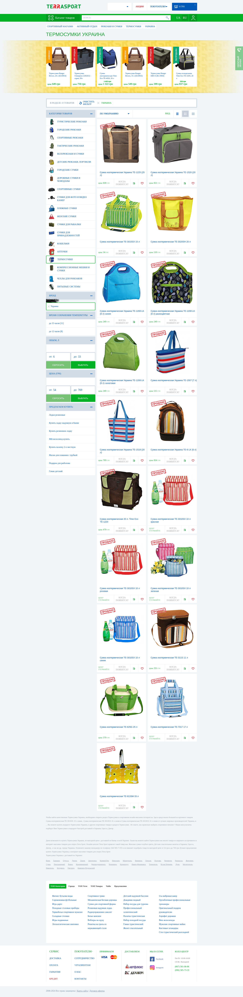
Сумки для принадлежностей (64, 233)
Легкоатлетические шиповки (65, 924)
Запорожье (92, 861)
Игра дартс (57, 904)
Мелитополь (187, 864)
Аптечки (57, 251)
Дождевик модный (132, 900)
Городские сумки (63, 170)
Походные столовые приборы (65, 908)
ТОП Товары (97, 886)
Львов (82, 861)
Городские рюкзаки (64, 129)
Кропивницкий (82, 864)
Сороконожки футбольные (64, 900)
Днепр (74, 861)
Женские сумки (62, 216)
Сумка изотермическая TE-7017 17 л (169, 727)
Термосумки (60, 259)
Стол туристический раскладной (174, 932)
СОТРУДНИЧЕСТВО (85, 958)
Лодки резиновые (57, 415)
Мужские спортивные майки (172, 924)
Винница (138, 861)
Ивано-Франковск (139, 864)
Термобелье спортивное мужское (67, 912)
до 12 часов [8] (56, 331)
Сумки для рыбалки (64, 224)
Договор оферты (97, 991)
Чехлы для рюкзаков (65, 278)
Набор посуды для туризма (135, 904)
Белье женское (94, 916)
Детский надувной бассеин (135, 896)
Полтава (158, 861)
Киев (48, 861)
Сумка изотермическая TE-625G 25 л (118, 727)
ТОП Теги (82, 886)
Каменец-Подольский (86, 868)
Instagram (156, 967)
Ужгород (71, 868)
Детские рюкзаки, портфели (69, 162)
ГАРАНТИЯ (54, 972)
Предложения (120, 886)
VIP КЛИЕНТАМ (83, 965)
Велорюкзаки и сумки (66, 154)
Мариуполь (127, 861)
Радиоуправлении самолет (100, 912)
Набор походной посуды (134, 920)
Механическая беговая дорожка (102, 900)
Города (71, 886)
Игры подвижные (60, 920)
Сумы (48, 864)
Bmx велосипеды (167, 920)
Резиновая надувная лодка (100, 908)
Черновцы (113, 864)
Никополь (50, 868)
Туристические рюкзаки (67, 121)
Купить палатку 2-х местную (62, 447)
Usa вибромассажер (168, 896)
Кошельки (58, 243)
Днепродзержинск (98, 864)
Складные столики (60, 916)
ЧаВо (108, 886)
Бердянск (60, 868)
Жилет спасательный (133, 928)
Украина (53, 306)
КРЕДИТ (53, 979)
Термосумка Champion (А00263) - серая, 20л (83, 75)
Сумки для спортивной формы (102, 904)
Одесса (65, 861)
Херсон (148, 861)
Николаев (115, 861)
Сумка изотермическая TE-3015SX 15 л (120, 241)
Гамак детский (56, 471)
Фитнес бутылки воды (62, 896)
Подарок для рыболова (59, 463)
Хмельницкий (59, 864)
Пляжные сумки (62, 208)
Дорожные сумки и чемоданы (64, 178)
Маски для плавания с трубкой (63, 455)
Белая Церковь (166, 864)
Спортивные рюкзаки (65, 137)
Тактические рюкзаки (66, 145)
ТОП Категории (58, 886)
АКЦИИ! (140, 6)
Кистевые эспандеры (168, 928)
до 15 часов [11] (56, 323)
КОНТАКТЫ (80, 979)
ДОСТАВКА (55, 958)
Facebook (156, 959)
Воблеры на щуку (96, 920)
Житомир (189, 861)
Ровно (70, 864)
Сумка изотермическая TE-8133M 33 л (119, 796)
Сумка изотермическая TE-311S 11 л (169, 657)
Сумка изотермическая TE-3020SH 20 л (171, 241)
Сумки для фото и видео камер (67, 197)
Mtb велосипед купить (59, 439)
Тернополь (153, 864)
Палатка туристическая (134, 916)
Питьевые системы (64, 286)
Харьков (56, 861)
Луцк (177, 864)
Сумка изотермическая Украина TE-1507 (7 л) (174, 380)
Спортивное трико (96, 896)
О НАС (78, 972)
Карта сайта (82, 991)
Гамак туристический (133, 924)
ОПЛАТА (53, 965)
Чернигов (168, 861)
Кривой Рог (104, 861)
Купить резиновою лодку (60, 431)
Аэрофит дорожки (167, 916)
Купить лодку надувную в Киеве (64, 423)
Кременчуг (124, 864)
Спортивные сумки (64, 189)
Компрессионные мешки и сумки (69, 268)
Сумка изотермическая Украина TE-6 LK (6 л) (174, 449)
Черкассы (179, 861)
